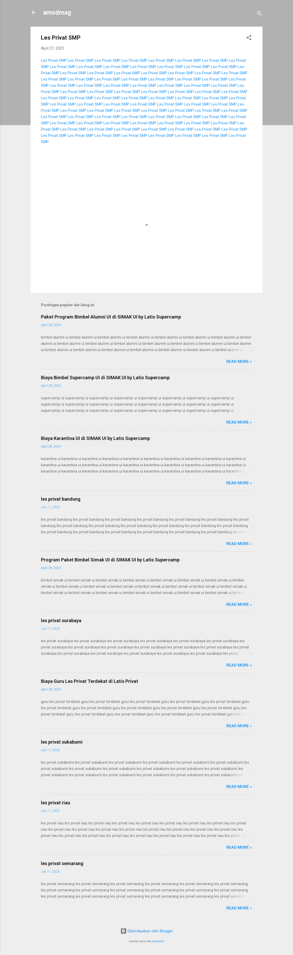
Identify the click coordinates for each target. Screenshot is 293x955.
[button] (249, 38)
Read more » (239, 361)
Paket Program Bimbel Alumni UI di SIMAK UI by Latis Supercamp (111, 317)
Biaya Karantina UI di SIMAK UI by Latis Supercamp (95, 438)
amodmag (57, 12)
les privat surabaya (61, 620)
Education (158, 941)
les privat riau (55, 802)
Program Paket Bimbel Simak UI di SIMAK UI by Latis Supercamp (110, 559)
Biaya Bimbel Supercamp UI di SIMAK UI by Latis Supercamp (105, 377)
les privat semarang (62, 863)
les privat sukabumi (62, 742)
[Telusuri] (259, 14)
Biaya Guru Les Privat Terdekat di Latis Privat (89, 681)
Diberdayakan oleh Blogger (146, 931)
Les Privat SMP (54, 60)
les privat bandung (61, 499)
